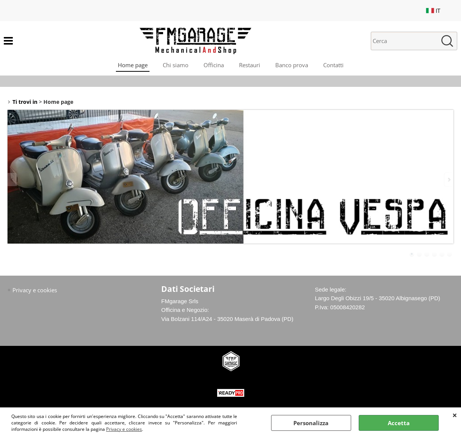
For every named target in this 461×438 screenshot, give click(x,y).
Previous (12, 180)
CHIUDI (454, 415)
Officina (214, 65)
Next (448, 180)
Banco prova (291, 65)
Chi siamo (175, 65)
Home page (133, 65)
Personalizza (310, 423)
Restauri (249, 65)
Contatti (333, 65)
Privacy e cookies (124, 429)
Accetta (399, 423)
